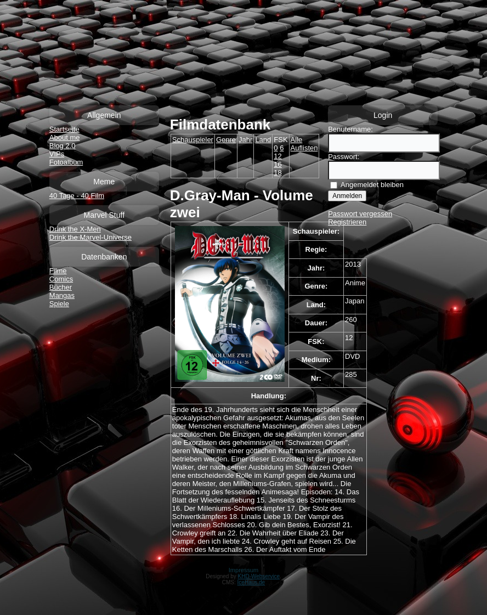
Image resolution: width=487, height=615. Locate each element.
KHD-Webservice (259, 576)
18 (277, 172)
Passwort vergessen (360, 214)
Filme (58, 271)
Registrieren (347, 222)
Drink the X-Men (75, 229)
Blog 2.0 (62, 146)
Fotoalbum (66, 162)
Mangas (62, 295)
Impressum (243, 570)
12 (277, 156)
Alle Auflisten (304, 144)
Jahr (245, 140)
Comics (61, 279)
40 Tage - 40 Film (76, 195)
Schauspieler (192, 140)
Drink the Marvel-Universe (90, 237)
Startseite (64, 129)
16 (277, 164)
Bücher (60, 287)
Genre (226, 140)
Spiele (59, 304)
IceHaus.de (251, 582)
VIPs (56, 154)
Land (263, 140)
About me (64, 137)
